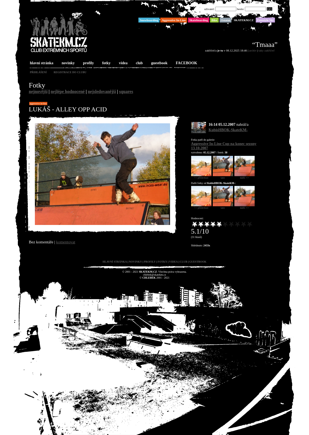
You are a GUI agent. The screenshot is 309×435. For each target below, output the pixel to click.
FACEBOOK (186, 63)
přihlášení (38, 72)
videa (123, 63)
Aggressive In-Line (38, 103)
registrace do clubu (70, 72)
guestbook (159, 63)
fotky (106, 63)
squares (126, 91)
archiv (252, 50)
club (139, 63)
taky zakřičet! (266, 50)
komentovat (65, 242)
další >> (244, 176)
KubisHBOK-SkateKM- (228, 130)
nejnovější (38, 91)
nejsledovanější (102, 91)
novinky (68, 63)
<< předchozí (201, 176)
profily (88, 63)
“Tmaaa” (265, 45)
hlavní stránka (41, 63)
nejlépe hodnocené (68, 91)
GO (269, 9)
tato (223, 176)
